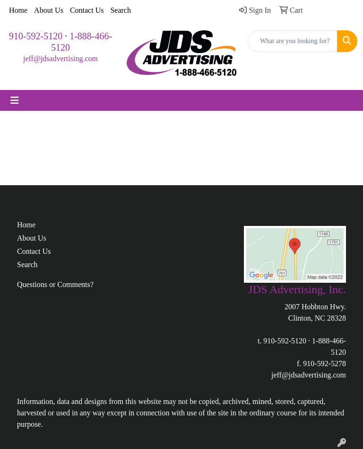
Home (18, 10)
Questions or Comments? (55, 284)
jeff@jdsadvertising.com (60, 58)
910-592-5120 (35, 36)
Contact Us (87, 10)
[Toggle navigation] (15, 100)
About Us (48, 10)
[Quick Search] (292, 41)
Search (120, 10)
